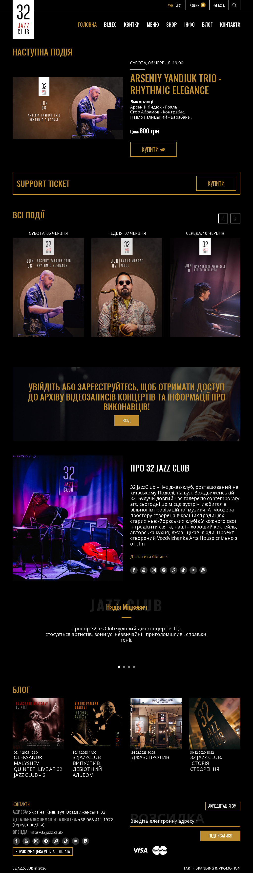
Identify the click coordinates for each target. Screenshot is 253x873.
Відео (110, 25)
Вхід (219, 5)
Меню (153, 25)
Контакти (230, 25)
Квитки (132, 25)
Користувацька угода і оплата (43, 851)
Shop (171, 25)
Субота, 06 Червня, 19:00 (157, 63)
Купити (154, 149)
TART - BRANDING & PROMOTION (211, 868)
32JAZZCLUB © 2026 (29, 868)
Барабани (181, 117)
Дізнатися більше (148, 556)
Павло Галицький (149, 117)
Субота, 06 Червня (48, 233)
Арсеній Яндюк (146, 107)
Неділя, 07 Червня (127, 233)
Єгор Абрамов (145, 112)
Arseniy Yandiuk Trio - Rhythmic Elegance (178, 83)
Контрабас (174, 112)
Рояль (171, 107)
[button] (119, 667)
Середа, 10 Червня (205, 233)
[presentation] (223, 219)
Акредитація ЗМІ (222, 806)
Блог (207, 25)
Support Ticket (44, 183)
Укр (171, 5)
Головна (87, 25)
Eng (179, 5)
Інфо (189, 25)
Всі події (29, 215)
